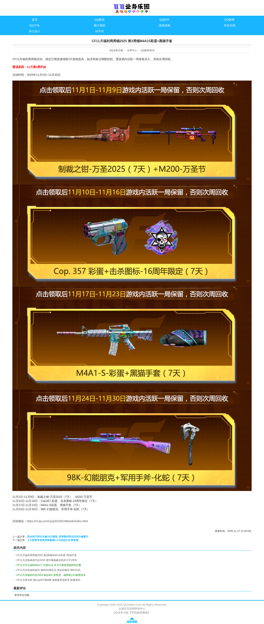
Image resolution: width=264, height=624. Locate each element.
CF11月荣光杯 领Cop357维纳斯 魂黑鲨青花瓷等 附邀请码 (48, 580)
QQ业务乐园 (116, 50)
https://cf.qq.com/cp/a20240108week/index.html (57, 521)
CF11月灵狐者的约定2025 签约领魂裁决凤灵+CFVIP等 (46, 560)
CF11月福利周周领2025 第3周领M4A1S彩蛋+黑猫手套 (46, 555)
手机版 (135, 612)
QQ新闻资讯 (148, 50)
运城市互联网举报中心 (132, 608)
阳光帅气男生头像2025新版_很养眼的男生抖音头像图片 (57, 536)
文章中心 (132, 50)
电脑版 (144, 612)
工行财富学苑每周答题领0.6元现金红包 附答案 (52, 540)
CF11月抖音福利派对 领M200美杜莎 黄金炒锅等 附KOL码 (48, 570)
